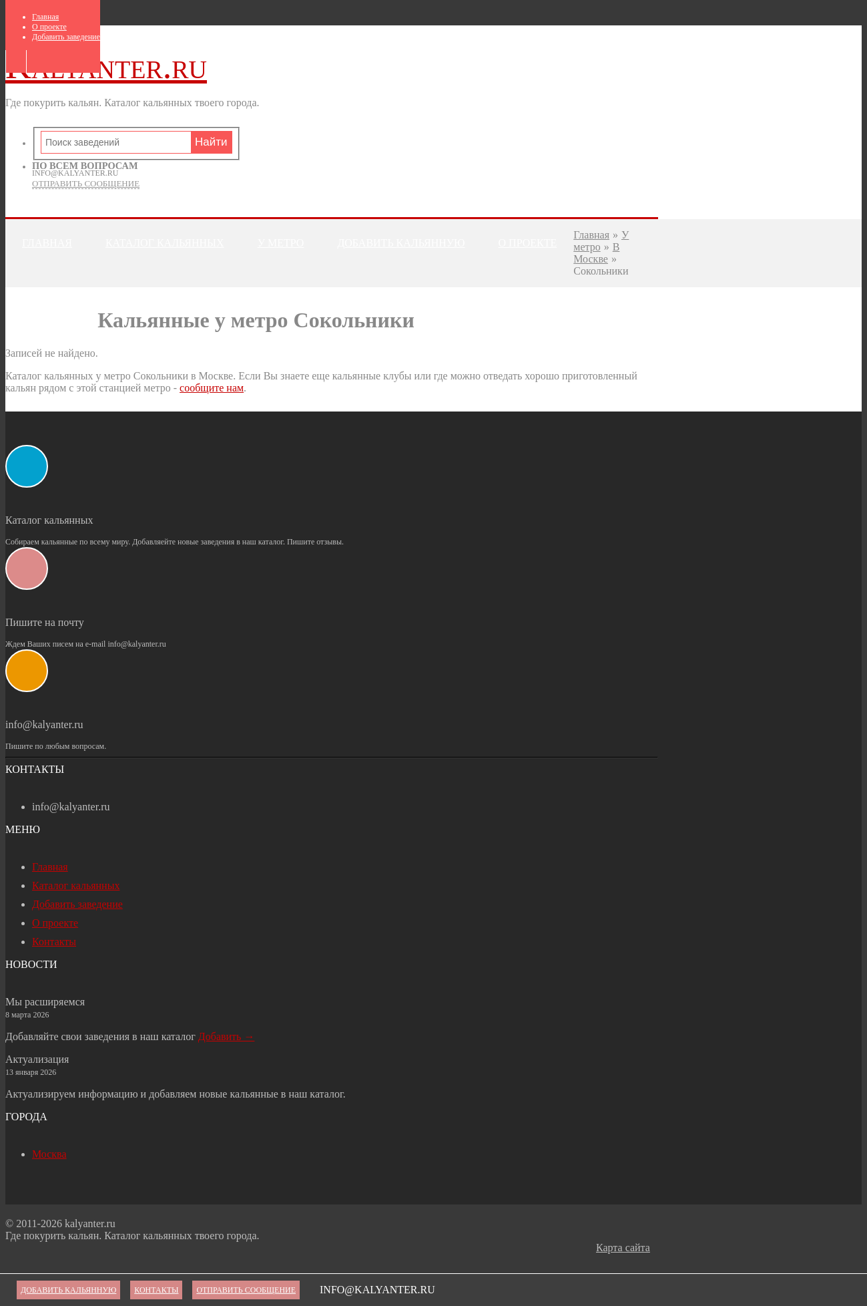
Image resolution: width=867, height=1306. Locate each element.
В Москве (596, 253)
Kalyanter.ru (106, 66)
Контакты (51, 295)
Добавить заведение (66, 36)
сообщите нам (212, 387)
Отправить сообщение (85, 183)
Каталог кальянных (164, 243)
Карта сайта (623, 1247)
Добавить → (226, 1036)
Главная (45, 16)
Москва (49, 1154)
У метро (281, 243)
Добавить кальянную (401, 243)
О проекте (49, 26)
